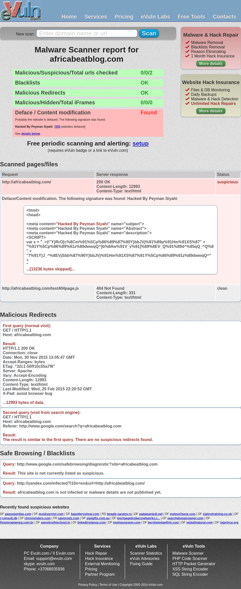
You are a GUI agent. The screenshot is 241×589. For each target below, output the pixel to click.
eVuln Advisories (145, 558)
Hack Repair (96, 553)
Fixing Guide (141, 564)
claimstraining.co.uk (217, 514)
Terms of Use (108, 584)
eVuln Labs (155, 17)
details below (30, 133)
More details (210, 63)
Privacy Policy (87, 584)
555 (57, 126)
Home (69, 17)
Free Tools (191, 17)
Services (95, 17)
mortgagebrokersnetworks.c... (138, 518)
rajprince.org (229, 522)
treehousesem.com (126, 522)
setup (141, 143)
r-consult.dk (8, 518)
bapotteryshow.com (85, 514)
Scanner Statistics (146, 553)
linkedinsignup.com (91, 522)
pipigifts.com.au (98, 518)
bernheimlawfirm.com (163, 522)
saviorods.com (68, 518)
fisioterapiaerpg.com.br (16, 522)
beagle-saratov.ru (119, 514)
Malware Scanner (188, 553)
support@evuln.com (54, 558)
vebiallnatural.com (199, 522)
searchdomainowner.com (185, 518)
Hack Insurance (99, 558)
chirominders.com (38, 518)
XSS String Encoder (190, 569)
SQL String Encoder (190, 574)
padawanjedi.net (150, 514)
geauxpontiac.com (18, 514)
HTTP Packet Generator (193, 564)
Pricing (124, 17)
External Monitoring (102, 564)
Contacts (224, 17)
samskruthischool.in (55, 522)
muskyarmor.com (51, 514)
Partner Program (100, 574)
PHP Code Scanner (189, 558)
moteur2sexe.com (183, 514)
